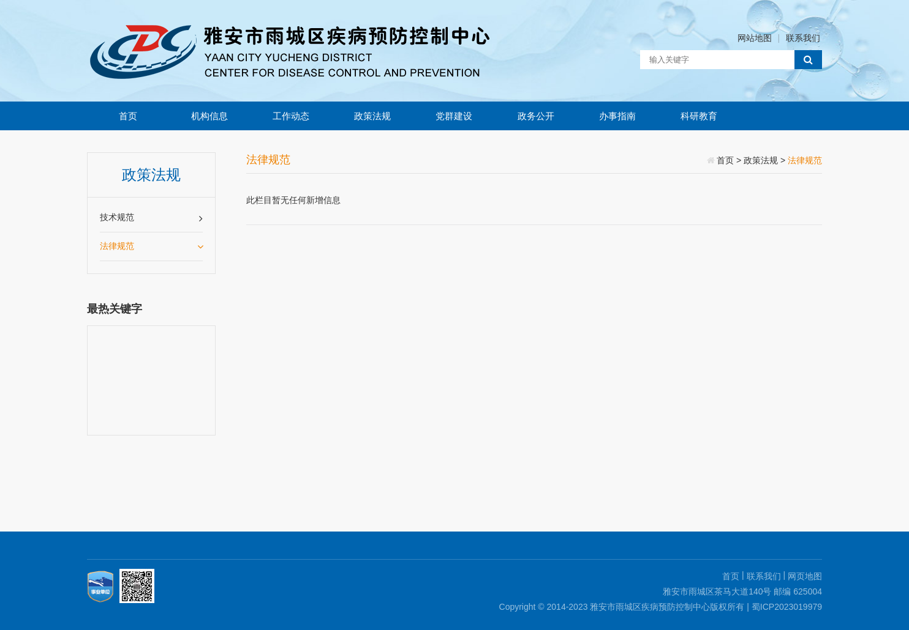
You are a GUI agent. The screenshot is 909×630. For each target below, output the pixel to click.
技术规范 (151, 218)
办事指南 (617, 116)
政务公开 (536, 116)
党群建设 (454, 116)
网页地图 (805, 576)
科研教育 (699, 116)
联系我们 (803, 38)
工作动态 (291, 116)
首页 (128, 116)
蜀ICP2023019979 (787, 607)
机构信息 (209, 116)
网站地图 (754, 38)
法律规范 (151, 246)
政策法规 (372, 116)
